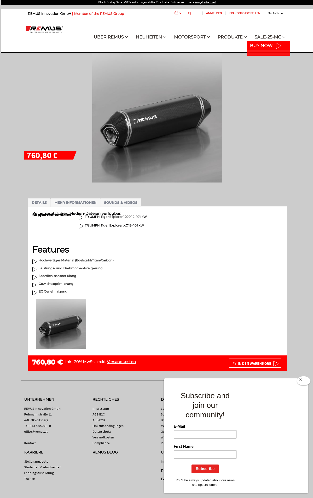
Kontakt (30, 443)
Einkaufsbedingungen (108, 426)
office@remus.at (36, 431)
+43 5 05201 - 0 (40, 426)
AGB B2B (99, 420)
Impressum (101, 408)
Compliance (101, 443)
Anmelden (214, 13)
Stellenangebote (36, 461)
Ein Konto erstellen (244, 13)
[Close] (304, 382)
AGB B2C (99, 414)
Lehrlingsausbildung (39, 473)
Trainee (29, 478)
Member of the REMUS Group (99, 13)
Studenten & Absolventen (43, 467)
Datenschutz (102, 431)
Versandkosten (121, 362)
